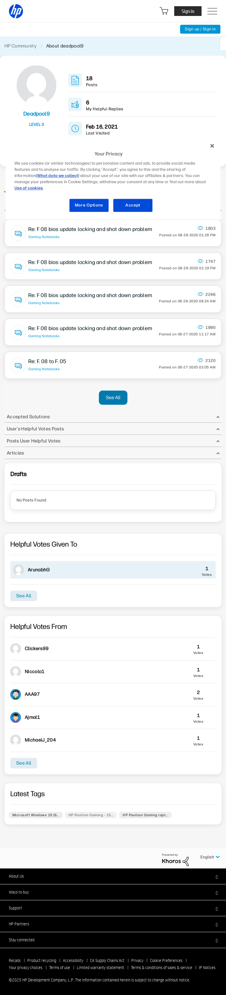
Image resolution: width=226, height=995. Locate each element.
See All (113, 397)
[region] (113, 179)
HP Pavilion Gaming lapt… (145, 815)
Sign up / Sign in (200, 29)
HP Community (20, 46)
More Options (89, 205)
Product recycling (41, 960)
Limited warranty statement (100, 967)
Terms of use (59, 967)
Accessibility (73, 960)
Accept (132, 205)
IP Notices (207, 967)
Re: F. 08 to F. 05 (47, 361)
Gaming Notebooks (44, 237)
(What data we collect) (57, 175)
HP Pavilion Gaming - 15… (91, 815)
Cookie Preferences (166, 960)
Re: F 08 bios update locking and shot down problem (90, 229)
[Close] (212, 145)
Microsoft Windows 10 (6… (35, 815)
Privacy (137, 960)
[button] (113, 876)
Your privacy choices (25, 967)
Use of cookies (28, 188)
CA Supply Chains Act (107, 960)
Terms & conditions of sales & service (161, 967)
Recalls (15, 960)
